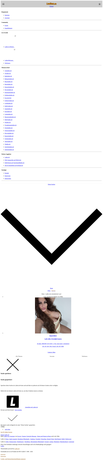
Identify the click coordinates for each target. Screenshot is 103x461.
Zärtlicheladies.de (9, 149)
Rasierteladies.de (9, 136)
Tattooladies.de (8, 141)
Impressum (7, 176)
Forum (6, 25)
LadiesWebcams (21, 60)
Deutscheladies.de (9, 87)
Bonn (7, 439)
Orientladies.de (8, 128)
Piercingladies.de (9, 133)
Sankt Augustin (13, 439)
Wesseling (43, 439)
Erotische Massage (32, 436)
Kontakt (7, 173)
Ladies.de (7, 157)
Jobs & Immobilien (14, 165)
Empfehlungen (8, 28)
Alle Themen (19, 356)
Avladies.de (8, 73)
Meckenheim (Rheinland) (37, 441)
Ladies (2, 446)
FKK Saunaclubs (13, 160)
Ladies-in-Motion (22, 46)
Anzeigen (7, 18)
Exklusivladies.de (9, 100)
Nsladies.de (8, 122)
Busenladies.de (8, 84)
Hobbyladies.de (9, 106)
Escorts (19, 436)
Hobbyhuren (14, 162)
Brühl (63, 439)
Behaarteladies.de (9, 79)
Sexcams (52, 356)
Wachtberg (27, 441)
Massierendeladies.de (10, 117)
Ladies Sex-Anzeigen (9, 436)
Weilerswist (68, 439)
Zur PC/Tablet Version (6, 432)
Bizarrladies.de (8, 81)
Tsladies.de (7, 144)
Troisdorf (38, 439)
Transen (24, 436)
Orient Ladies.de (5, 435)
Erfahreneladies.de (9, 95)
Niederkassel (20, 441)
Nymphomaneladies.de (10, 125)
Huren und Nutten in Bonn (44, 436)
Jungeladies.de (8, 109)
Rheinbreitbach (64, 441)
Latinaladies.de (8, 114)
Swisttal (46, 441)
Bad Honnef (58, 439)
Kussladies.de (8, 111)
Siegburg (32, 439)
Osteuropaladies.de (9, 130)
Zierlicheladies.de (9, 147)
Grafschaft (71, 441)
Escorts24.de (8, 98)
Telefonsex (7, 63)
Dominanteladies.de (10, 92)
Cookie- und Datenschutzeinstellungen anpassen (13, 459)
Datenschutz (8, 178)
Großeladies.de (8, 103)
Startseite (7, 15)
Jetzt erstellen (18, 410)
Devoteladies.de (9, 89)
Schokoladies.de (9, 138)
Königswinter (12, 441)
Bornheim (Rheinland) (24, 439)
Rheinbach (56, 441)
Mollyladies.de (8, 119)
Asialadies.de (8, 70)
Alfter (7, 441)
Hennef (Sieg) (50, 439)
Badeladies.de (8, 76)
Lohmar (51, 441)
